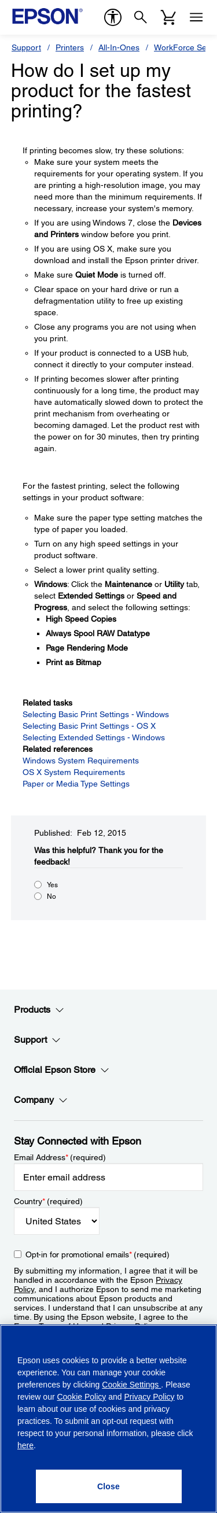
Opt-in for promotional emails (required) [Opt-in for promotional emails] (97, 1254)
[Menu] (196, 17)
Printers (70, 47)
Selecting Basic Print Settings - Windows (96, 714)
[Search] (140, 17)
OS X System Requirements (74, 772)
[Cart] (168, 17)
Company (41, 1100)
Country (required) (48, 1201)
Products (39, 1009)
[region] (108, 1418)
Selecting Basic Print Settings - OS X (89, 725)
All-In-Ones (118, 47)
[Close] (109, 1486)
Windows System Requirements (81, 760)
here (25, 1445)
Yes (52, 885)
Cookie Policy (81, 1396)
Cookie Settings (131, 1384)
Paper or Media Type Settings (76, 783)
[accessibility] (113, 17)
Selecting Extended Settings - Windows (94, 737)
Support (26, 47)
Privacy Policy (149, 1396)
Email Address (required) (60, 1157)
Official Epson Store (61, 1070)
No (51, 896)
